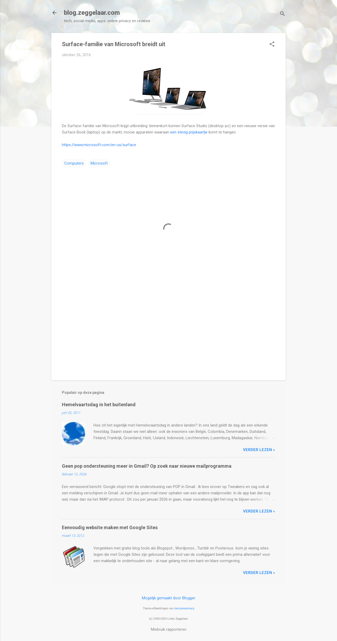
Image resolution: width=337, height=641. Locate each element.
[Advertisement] (168, 331)
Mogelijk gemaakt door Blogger (168, 598)
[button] (272, 44)
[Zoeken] (282, 14)
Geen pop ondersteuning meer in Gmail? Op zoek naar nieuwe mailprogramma (146, 466)
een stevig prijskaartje (188, 132)
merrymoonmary (184, 608)
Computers (74, 163)
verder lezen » (259, 449)
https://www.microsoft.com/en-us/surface (99, 144)
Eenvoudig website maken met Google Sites (110, 527)
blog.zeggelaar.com (92, 12)
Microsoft (99, 163)
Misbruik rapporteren (168, 629)
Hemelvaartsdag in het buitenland (99, 404)
